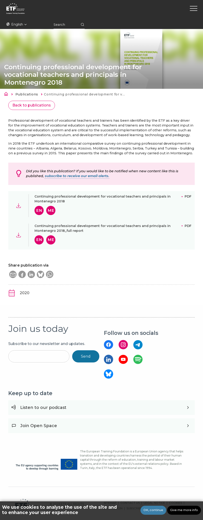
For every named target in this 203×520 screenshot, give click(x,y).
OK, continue (153, 510)
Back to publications (31, 105)
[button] (13, 274)
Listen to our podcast (43, 407)
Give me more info (184, 510)
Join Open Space (38, 425)
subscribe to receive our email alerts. (77, 176)
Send (86, 356)
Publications (26, 94)
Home (7, 95)
